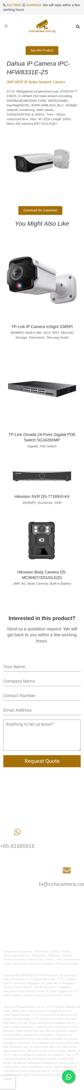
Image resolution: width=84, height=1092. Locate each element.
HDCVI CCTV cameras (56, 1070)
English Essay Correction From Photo (48, 995)
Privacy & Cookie (67, 963)
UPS (59, 959)
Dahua (66, 955)
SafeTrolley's (11, 1014)
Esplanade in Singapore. (42, 1063)
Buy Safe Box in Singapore (58, 983)
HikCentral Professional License (23, 991)
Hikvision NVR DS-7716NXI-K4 (41, 496)
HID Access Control (46, 951)
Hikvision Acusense (41, 963)
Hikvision (54, 955)
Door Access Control (41, 959)
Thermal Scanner (14, 959)
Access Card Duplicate (17, 987)
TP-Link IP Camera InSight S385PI (42, 327)
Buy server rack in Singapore (52, 987)
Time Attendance (15, 963)
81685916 (33, 5)
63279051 (14, 5)
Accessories (72, 959)
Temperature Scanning (17, 951)
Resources (39, 955)
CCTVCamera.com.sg (26, 1007)
